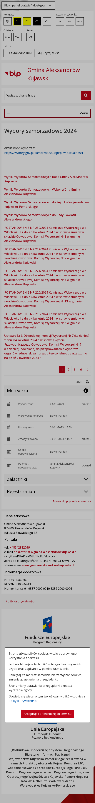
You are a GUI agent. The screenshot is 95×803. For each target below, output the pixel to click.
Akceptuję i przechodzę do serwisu (47, 714)
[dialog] (47, 401)
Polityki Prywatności (22, 701)
